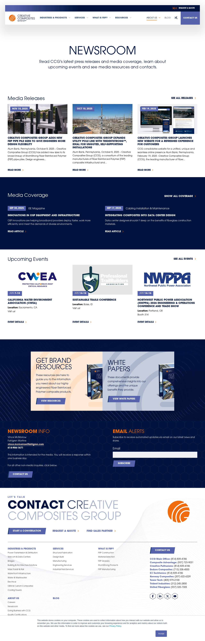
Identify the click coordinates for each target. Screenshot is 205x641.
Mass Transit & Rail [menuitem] (16, 569)
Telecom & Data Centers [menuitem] (19, 557)
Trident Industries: (160, 584)
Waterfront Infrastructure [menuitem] (19, 574)
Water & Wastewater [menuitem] (17, 578)
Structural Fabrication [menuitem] (62, 553)
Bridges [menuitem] (11, 561)
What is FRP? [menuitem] (106, 549)
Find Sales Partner (100, 531)
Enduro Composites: (161, 570)
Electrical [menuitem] (12, 582)
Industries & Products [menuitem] (22, 549)
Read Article (16, 231)
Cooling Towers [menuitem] (15, 590)
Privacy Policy (115, 626)
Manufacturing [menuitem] (59, 561)
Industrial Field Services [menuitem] (63, 569)
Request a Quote (64, 531)
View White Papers (124, 399)
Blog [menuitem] (56, 598)
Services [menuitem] (58, 549)
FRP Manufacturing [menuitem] (106, 569)
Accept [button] (161, 634)
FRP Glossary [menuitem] (104, 561)
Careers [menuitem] (11, 602)
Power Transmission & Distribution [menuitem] (22, 553)
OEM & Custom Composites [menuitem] (20, 586)
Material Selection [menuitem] (106, 557)
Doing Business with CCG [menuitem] (19, 611)
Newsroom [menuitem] (13, 607)
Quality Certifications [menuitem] (17, 615)
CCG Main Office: (160, 559)
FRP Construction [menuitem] (106, 553)
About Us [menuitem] (13, 598)
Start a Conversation (27, 531)
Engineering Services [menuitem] (62, 565)
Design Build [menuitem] (58, 557)
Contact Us (190, 18)
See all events (183, 259)
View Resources (51, 401)
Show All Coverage (178, 196)
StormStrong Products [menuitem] (108, 565)
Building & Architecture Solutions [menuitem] (22, 565)
